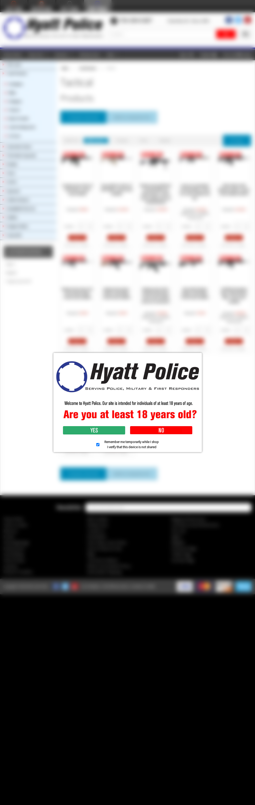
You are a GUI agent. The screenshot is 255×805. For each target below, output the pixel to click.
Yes (94, 430)
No (161, 430)
